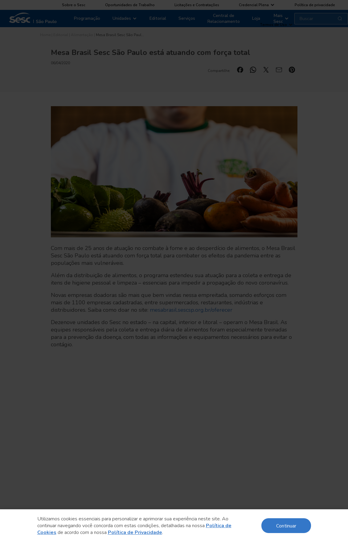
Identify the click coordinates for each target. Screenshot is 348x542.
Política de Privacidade (135, 532)
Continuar (286, 525)
